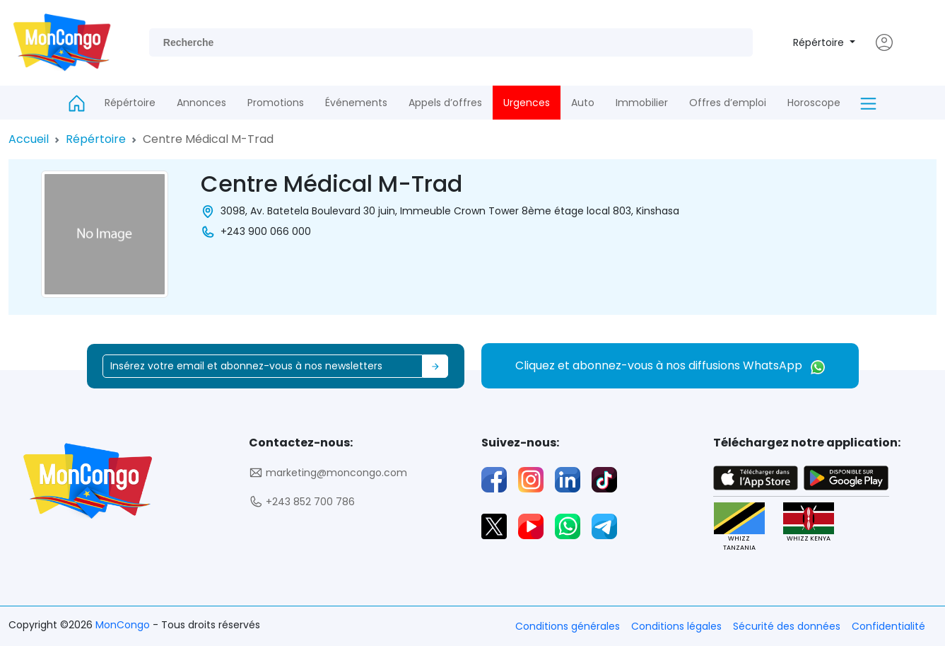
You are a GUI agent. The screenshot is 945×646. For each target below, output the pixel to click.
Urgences (526, 103)
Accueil (28, 139)
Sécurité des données (786, 626)
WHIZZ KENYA (808, 522)
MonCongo (124, 625)
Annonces (201, 103)
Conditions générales (567, 626)
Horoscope (813, 103)
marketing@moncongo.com (328, 473)
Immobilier (642, 103)
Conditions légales (676, 626)
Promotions (275, 103)
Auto (582, 103)
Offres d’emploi (727, 103)
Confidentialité (888, 626)
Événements (356, 103)
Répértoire (820, 42)
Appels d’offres (445, 103)
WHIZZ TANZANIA (739, 527)
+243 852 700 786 (302, 502)
